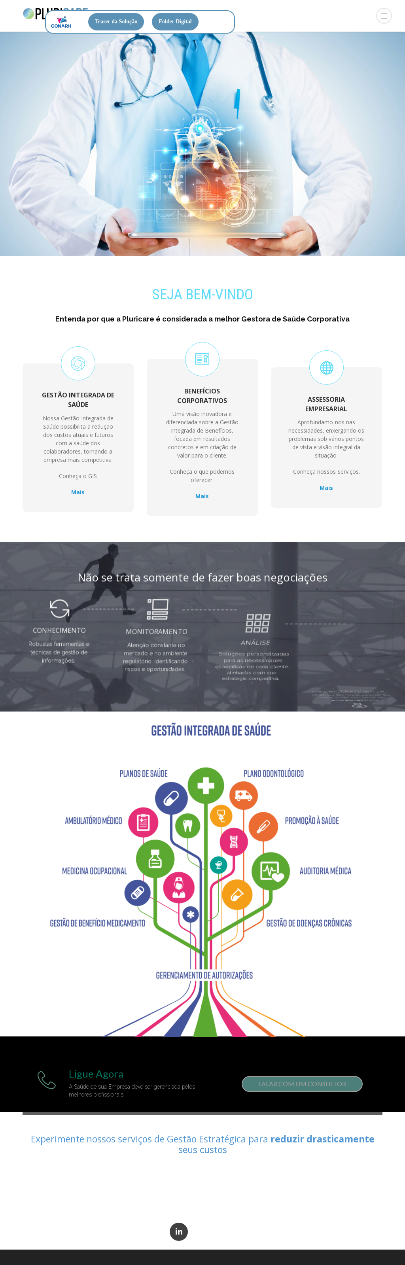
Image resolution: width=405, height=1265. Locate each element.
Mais (78, 486)
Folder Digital (175, 22)
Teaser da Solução (116, 22)
